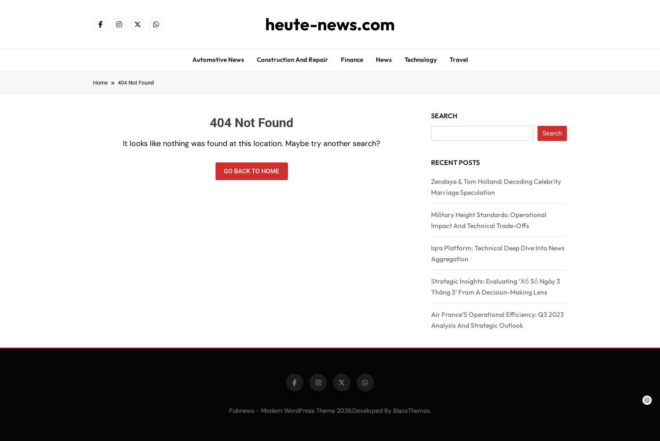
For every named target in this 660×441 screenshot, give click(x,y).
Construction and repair (292, 60)
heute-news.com (330, 24)
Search (444, 116)
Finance (352, 60)
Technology (421, 60)
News (384, 60)
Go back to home (251, 171)
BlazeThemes (411, 410)
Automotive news (218, 60)
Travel (459, 60)
